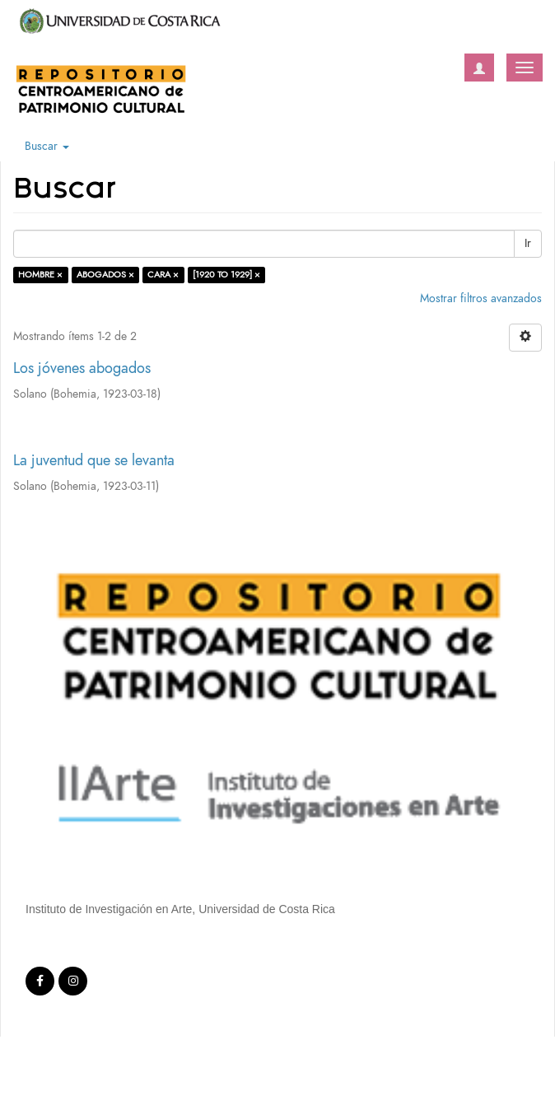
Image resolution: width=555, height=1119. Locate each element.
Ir (528, 243)
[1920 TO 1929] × (226, 274)
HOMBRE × (40, 274)
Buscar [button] (47, 146)
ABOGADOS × (105, 274)
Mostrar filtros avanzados (481, 298)
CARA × (163, 274)
